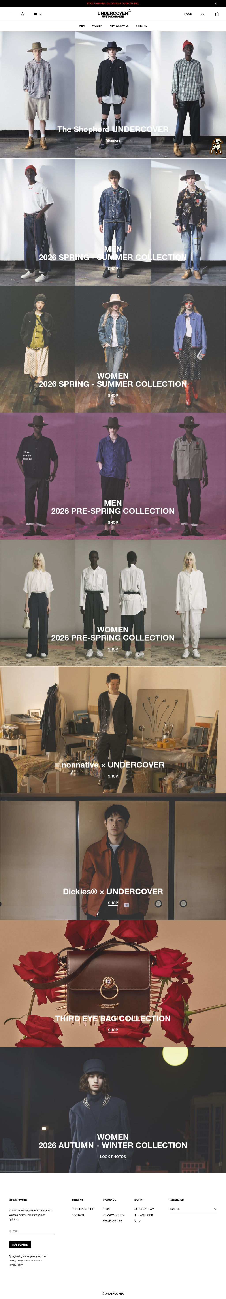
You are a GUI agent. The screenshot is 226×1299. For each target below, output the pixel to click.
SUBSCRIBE (20, 1244)
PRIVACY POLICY (113, 1215)
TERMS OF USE (112, 1221)
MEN (82, 26)
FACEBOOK (146, 1215)
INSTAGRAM (146, 1209)
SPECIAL (141, 26)
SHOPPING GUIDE (83, 1209)
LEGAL (107, 1209)
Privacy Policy (16, 1265)
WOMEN (97, 26)
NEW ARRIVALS (119, 26)
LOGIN (188, 14)
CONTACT (78, 1215)
